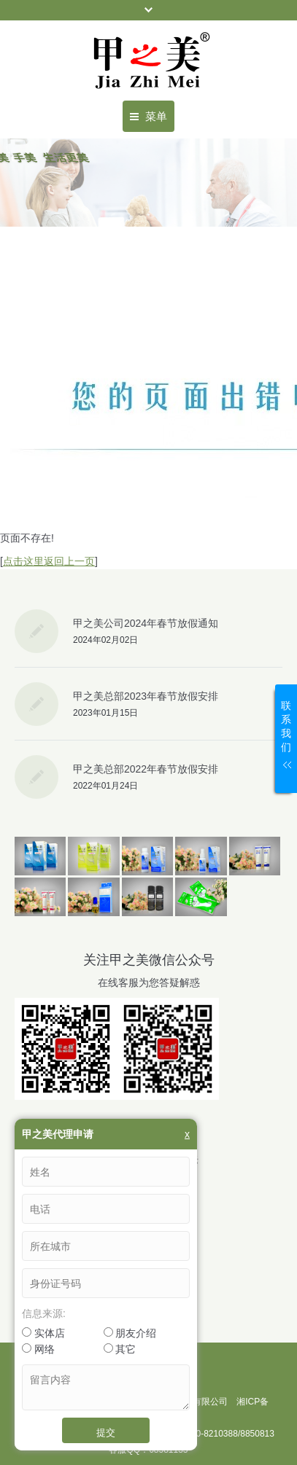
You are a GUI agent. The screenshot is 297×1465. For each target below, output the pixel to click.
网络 (38, 1349)
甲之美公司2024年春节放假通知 (145, 623)
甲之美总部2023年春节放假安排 (145, 696)
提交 (105, 1432)
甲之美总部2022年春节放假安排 (145, 769)
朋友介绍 (130, 1333)
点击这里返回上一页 (49, 561)
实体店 (43, 1333)
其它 (120, 1349)
